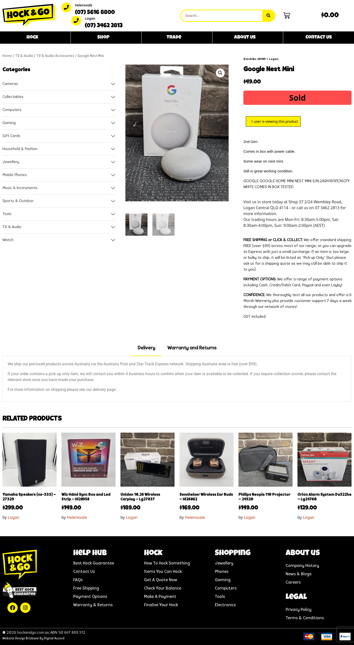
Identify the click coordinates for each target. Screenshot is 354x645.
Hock (35, 37)
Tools (7, 214)
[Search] (268, 15)
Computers (12, 110)
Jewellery (10, 162)
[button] (220, 73)
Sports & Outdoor (18, 201)
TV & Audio (24, 56)
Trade (176, 37)
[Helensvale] (66, 7)
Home (7, 56)
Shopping (233, 553)
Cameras (10, 84)
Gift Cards (11, 136)
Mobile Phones (14, 175)
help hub (90, 553)
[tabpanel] (177, 378)
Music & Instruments (20, 188)
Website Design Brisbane (20, 638)
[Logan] (76, 20)
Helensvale (83, 5)
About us (303, 553)
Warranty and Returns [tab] (191, 348)
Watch (8, 240)
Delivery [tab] (146, 348)
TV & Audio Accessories (55, 56)
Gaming (9, 123)
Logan (90, 19)
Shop (105, 37)
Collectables (13, 97)
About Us (247, 37)
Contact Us (319, 37)
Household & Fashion (19, 149)
